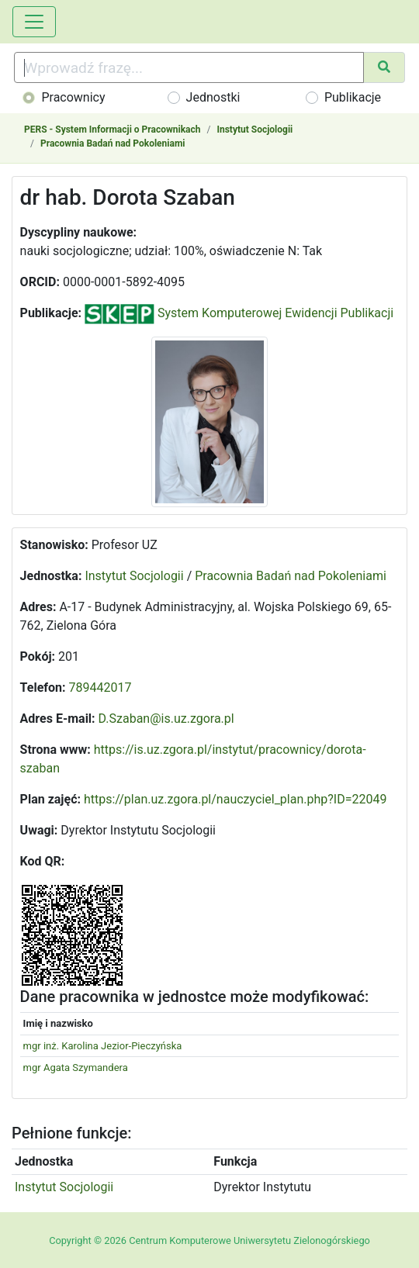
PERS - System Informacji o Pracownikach (112, 129)
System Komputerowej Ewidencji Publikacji (239, 313)
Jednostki (213, 97)
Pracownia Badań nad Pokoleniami (112, 143)
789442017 (100, 687)
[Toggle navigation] (34, 21)
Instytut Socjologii (254, 129)
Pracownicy (73, 97)
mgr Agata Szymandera (75, 1067)
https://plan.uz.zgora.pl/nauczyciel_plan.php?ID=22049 (235, 799)
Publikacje (352, 97)
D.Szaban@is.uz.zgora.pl (166, 718)
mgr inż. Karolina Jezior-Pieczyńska (102, 1046)
